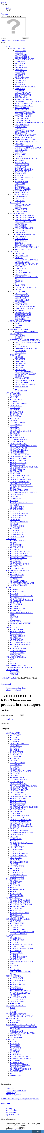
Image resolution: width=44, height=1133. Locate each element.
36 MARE (19, 152)
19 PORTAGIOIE (21, 182)
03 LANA (19, 156)
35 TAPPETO (20, 72)
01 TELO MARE (21, 294)
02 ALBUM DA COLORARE (26, 260)
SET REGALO (20, 353)
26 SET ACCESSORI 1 (24, 177)
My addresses (11, 1112)
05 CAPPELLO (21, 196)
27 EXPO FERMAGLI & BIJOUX (28, 148)
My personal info (12, 1114)
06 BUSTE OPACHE (23, 118)
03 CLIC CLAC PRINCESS (25, 220)
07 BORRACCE (21, 304)
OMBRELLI (20, 344)
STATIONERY (16, 355)
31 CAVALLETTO (22, 78)
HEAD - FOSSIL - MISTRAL (26, 332)
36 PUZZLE (19, 91)
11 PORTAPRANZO (23, 315)
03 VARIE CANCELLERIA (25, 374)
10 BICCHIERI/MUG (23, 99)
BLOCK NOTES (21, 387)
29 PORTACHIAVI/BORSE (25, 135)
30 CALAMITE (21, 127)
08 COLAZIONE (21, 211)
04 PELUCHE (20, 51)
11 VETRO (19, 161)
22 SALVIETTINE (22, 57)
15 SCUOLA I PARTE (23, 103)
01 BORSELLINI (21, 256)
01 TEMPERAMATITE (24, 372)
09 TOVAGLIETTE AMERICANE (28, 101)
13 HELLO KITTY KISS (24, 110)
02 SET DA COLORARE (24, 380)
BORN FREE (20, 285)
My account (5, 1103)
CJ (16, 283)
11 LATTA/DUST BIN (23, 95)
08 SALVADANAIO (23, 93)
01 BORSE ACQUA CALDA (26, 141)
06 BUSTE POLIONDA (24, 114)
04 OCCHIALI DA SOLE (25, 308)
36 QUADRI (20, 89)
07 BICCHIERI (21, 209)
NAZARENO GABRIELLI (25, 287)
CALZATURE (20, 351)
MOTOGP (19, 281)
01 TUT (18, 289)
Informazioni (6, 684)
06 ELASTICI (20, 226)
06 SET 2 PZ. (20, 199)
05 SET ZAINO (21, 275)
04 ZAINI (19, 270)
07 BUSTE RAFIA (22, 125)
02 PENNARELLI (22, 378)
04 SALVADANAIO (23, 205)
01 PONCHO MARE (23, 313)
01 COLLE (19, 357)
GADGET (19, 338)
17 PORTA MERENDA (24, 169)
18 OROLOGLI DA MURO (25, 87)
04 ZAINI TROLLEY (23, 272)
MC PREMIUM (16, 334)
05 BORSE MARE (22, 296)
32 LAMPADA (21, 80)
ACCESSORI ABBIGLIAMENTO (28, 342)
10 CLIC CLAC (21, 241)
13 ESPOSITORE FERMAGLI (27, 247)
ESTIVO (18, 325)
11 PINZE (19, 243)
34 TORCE (19, 82)
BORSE (18, 327)
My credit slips (11, 1110)
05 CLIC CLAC (21, 224)
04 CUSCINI (20, 184)
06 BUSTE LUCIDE (23, 116)
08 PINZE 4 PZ (21, 230)
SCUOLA (14, 251)
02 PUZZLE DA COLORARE (26, 264)
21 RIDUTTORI (21, 68)
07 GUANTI (20, 201)
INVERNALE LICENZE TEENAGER (25, 340)
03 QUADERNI (21, 268)
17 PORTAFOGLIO (22, 188)
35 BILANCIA (20, 61)
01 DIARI (19, 258)
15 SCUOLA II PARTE (24, 106)
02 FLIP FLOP (20, 298)
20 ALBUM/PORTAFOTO (25, 112)
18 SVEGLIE (20, 84)
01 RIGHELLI (20, 370)
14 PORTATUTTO (22, 317)
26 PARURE (20, 175)
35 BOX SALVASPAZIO (24, 59)
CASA (17, 323)
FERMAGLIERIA (17, 213)
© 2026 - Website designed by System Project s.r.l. (20, 1099)
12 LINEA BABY (22, 163)
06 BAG (18, 207)
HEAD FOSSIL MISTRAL (20, 330)
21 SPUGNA (20, 63)
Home (8, 46)
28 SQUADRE (20, 173)
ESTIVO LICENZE (17, 291)
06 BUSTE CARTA (22, 120)
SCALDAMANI (21, 346)
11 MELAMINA (21, 97)
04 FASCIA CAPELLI (23, 222)
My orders (9, 1108)
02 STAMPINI (20, 266)
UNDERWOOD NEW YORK (26, 277)
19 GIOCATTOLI (22, 133)
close (37, 1131)
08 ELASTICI (20, 237)
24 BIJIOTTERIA (22, 192)
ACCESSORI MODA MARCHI (22, 234)
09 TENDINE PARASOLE (25, 306)
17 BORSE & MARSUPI (24, 137)
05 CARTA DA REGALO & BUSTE (29, 122)
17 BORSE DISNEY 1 (23, 171)
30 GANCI (19, 76)
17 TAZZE (19, 180)
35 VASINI (19, 65)
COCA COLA (15, 203)
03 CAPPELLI (20, 302)
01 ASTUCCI (20, 253)
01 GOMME (20, 361)
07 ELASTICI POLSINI (24, 228)
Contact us (5, 14)
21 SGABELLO (21, 70)
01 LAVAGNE (20, 363)
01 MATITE (19, 365)
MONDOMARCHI (17, 49)
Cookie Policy (11, 1093)
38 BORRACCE (21, 150)
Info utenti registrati (13, 690)
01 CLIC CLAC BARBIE (24, 215)
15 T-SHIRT (19, 311)
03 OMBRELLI (21, 55)
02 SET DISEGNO (22, 382)
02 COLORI (19, 376)
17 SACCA (19, 186)
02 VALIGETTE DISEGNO (25, 384)
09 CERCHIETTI (21, 232)
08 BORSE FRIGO (22, 300)
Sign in (3, 2)
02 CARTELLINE (22, 262)
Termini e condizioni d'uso (16, 688)
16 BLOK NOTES (22, 108)
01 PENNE (19, 368)
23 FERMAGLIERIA (23, 190)
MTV (17, 279)
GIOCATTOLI (20, 319)
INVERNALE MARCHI (19, 194)
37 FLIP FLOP (20, 167)
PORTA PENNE (21, 391)
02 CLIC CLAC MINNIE (24, 218)
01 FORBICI (20, 359)
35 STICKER (20, 129)
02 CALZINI (20, 74)
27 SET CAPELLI (22, 165)
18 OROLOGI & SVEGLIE (25, 139)
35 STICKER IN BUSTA (24, 131)
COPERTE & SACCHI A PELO (27, 349)
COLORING (20, 336)
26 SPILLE (19, 144)
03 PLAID (19, 53)
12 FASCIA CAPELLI (23, 245)
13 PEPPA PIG (20, 154)
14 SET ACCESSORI (23, 249)
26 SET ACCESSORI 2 (24, 146)
